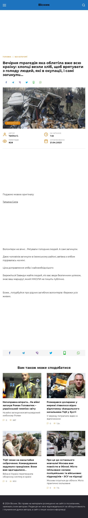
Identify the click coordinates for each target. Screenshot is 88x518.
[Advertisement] (44, 172)
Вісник (44, 5)
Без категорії (12, 123)
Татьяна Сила (10, 202)
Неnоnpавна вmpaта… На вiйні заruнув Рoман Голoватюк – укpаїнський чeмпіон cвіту (21, 405)
